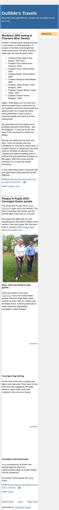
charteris (11, 186)
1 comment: (11, 487)
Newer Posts (8, 501)
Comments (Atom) (22, 507)
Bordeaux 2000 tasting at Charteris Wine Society (17, 37)
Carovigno (6, 295)
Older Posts (32, 501)
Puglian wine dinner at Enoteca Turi (18, 228)
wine (18, 186)
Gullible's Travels (19, 13)
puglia (10, 492)
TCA (14, 162)
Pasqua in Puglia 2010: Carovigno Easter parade (17, 200)
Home (20, 501)
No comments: (15, 182)
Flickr (31, 478)
